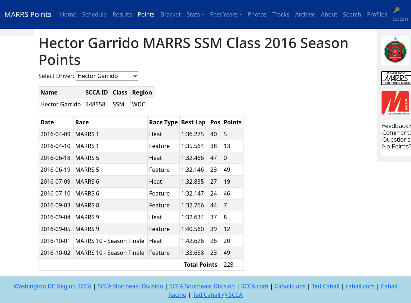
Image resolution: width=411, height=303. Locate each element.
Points (146, 14)
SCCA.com (254, 286)
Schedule (94, 14)
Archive (305, 14)
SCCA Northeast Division (130, 286)
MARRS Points (28, 14)
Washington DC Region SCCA (52, 286)
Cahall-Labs (289, 286)
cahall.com (360, 286)
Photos (257, 14)
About (329, 14)
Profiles (377, 14)
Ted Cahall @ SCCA (218, 295)
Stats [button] (193, 14)
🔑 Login (400, 14)
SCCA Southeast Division (202, 286)
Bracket (170, 14)
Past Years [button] (224, 14)
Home (68, 14)
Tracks (280, 14)
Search (352, 14)
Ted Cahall (325, 286)
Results (122, 14)
